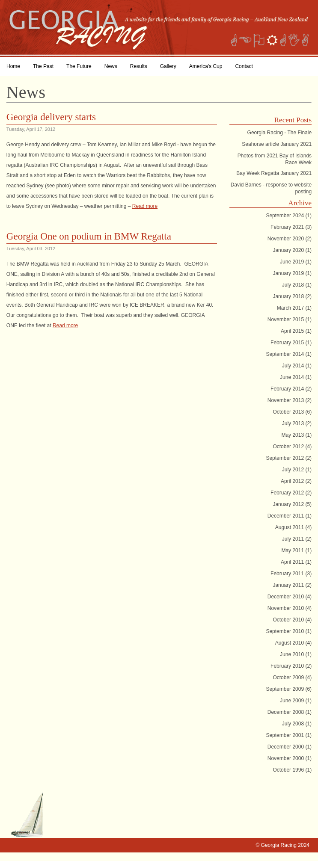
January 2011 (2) (292, 585)
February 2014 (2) (291, 389)
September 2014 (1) (289, 354)
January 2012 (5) (292, 504)
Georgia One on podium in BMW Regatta (88, 236)
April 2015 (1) (296, 331)
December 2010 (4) (289, 597)
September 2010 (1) (289, 631)
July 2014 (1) (297, 366)
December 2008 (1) (289, 712)
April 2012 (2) (296, 481)
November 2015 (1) (289, 320)
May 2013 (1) (296, 435)
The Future (79, 66)
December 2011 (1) (289, 516)
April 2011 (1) (296, 562)
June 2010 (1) (296, 654)
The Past (43, 66)
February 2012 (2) (291, 493)
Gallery (168, 66)
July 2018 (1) (297, 285)
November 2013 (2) (289, 400)
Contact (244, 66)
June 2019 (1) (296, 262)
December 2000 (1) (289, 747)
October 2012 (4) (292, 447)
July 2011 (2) (297, 539)
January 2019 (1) (292, 273)
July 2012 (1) (297, 470)
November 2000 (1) (289, 758)
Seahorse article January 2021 (277, 144)
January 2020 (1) (292, 250)
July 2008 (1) (297, 724)
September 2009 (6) (289, 689)
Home (13, 66)
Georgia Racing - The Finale (279, 133)
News (110, 66)
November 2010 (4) (289, 608)
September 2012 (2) (289, 458)
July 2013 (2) (297, 423)
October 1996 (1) (292, 770)
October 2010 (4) (292, 620)
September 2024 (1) (289, 216)
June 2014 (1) (296, 377)
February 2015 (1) (291, 343)
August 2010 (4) (293, 643)
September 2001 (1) (289, 735)
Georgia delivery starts (51, 117)
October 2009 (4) (292, 678)
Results (138, 66)
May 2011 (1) (296, 550)
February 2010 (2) (291, 666)
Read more (145, 206)
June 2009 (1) (296, 701)
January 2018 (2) (292, 296)
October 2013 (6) (292, 412)
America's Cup (206, 66)
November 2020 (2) (289, 239)
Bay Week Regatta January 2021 (274, 173)
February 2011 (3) (291, 574)
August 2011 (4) (293, 527)
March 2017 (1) (294, 308)
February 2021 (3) (291, 227)
